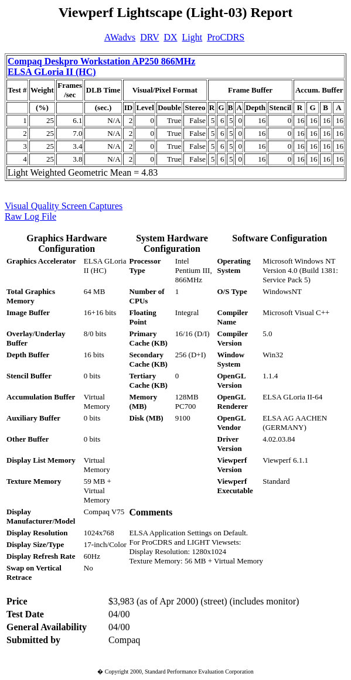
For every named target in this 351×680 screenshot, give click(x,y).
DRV (149, 37)
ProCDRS (225, 37)
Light (192, 37)
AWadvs (119, 37)
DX (170, 37)
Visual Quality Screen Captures (63, 206)
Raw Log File (30, 216)
